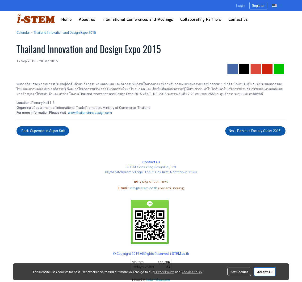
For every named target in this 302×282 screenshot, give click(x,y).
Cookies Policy (192, 271)
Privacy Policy (164, 271)
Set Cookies (239, 271)
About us (87, 19)
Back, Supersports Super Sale (43, 131)
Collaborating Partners (200, 19)
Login (240, 6)
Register (258, 6)
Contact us (237, 19)
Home (66, 19)
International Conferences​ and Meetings (137, 19)
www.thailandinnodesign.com (90, 113)
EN (277, 5)
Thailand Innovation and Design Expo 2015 (64, 32)
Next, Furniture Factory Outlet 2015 (255, 131)
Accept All (265, 271)
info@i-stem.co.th (144, 188)
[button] (255, 19)
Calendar (23, 32)
